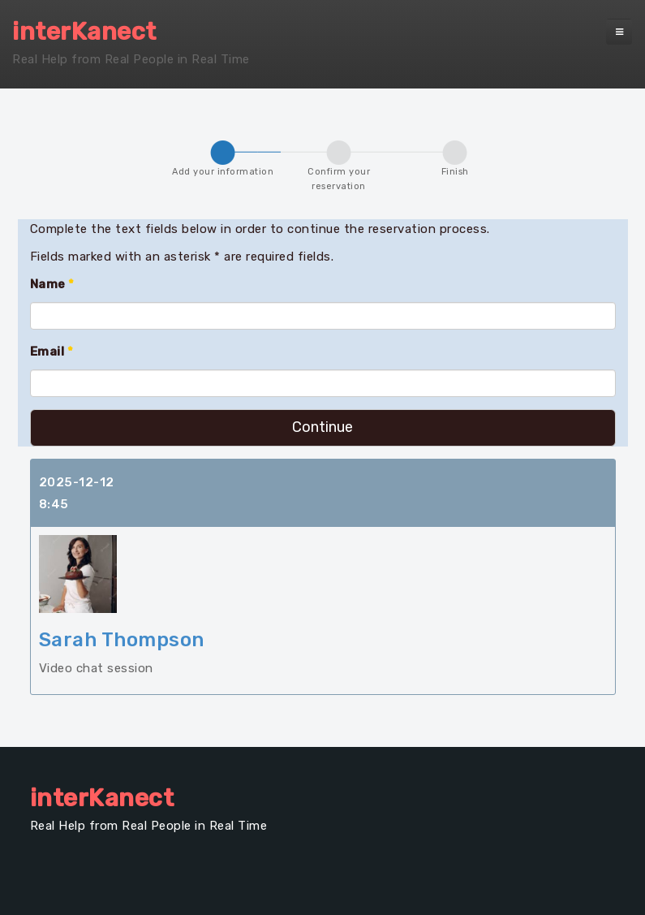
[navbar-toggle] (619, 32)
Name (52, 284)
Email (52, 351)
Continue (322, 427)
